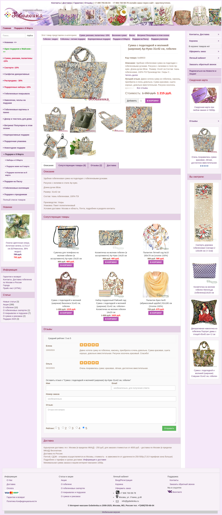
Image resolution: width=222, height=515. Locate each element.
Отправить (169, 428)
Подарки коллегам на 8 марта (16, 174)
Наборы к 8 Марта (14, 160)
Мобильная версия (111, 512)
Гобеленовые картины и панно (16, 111)
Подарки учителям (159, 39)
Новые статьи (9, 301)
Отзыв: (49, 405)
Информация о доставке (94, 460)
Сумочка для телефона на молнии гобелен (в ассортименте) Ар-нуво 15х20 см (66, 255)
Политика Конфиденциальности (22, 501)
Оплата (10, 488)
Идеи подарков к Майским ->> (17, 50)
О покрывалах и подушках (15, 313)
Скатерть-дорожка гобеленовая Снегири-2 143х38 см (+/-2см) (204, 248)
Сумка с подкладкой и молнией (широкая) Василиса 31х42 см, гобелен (66, 303)
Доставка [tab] (111, 165)
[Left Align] (81, 344)
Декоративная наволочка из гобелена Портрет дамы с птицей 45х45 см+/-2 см (204, 331)
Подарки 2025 (9, 319)
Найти (30, 35)
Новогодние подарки (14, 148)
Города (6, 285)
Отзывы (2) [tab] (96, 165)
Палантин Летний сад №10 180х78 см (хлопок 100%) (156, 254)
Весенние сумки (119, 35)
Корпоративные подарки (16, 135)
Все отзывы (142, 88)
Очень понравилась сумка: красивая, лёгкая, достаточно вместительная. (204, 160)
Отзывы (88, 3)
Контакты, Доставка (204, 34)
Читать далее (131, 75)
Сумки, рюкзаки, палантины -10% (94, 35)
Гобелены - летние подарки (72, 39)
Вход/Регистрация (123, 480)
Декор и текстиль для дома (17, 119)
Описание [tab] (49, 165)
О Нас (9, 480)
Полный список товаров (14, 200)
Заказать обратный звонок (202, 64)
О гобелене (8, 307)
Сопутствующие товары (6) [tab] (72, 165)
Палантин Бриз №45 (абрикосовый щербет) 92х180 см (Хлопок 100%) (156, 303)
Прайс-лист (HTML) (12, 288)
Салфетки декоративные (16, 74)
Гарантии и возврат (12, 276)
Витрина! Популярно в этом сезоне (17, 126)
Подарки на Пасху (12, 181)
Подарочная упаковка (14, 141)
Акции (6, 304)
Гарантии (78, 3)
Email (114, 383)
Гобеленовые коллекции (16, 188)
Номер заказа (52, 394)
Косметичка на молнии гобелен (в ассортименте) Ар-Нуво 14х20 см (111, 254)
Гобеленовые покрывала (16, 93)
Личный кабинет (204, 57)
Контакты (56, 3)
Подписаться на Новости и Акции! (202, 72)
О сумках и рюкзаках (13, 316)
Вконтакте (175, 492)
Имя (48, 383)
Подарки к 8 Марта (23, 28)
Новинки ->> (10, 42)
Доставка (67, 3)
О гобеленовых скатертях (15, 310)
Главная (7, 28)
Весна (132, 35)
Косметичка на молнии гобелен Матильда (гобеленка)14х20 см (204, 290)
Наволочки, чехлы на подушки (14, 101)
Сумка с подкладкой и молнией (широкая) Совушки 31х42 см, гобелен (204, 373)
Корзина (204, 40)
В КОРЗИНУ (153, 101)
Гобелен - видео (50, 39)
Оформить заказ (204, 51)
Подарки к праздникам (15, 194)
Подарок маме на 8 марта (17, 166)
